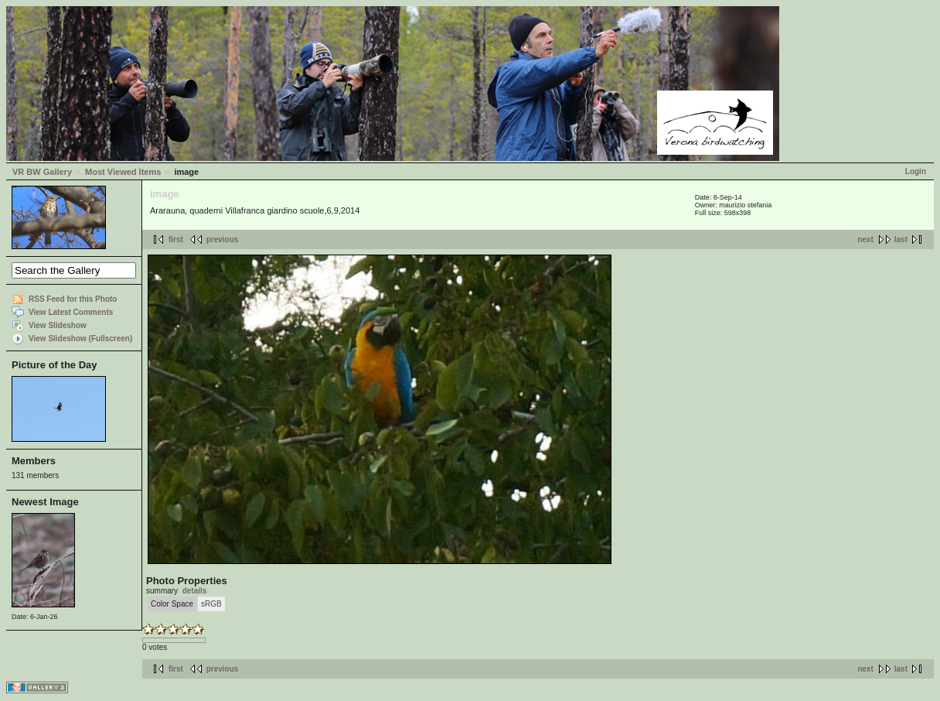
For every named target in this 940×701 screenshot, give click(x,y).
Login (915, 171)
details (194, 590)
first (176, 239)
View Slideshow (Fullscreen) (80, 338)
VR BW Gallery (42, 171)
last (901, 239)
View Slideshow (58, 325)
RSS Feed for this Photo (73, 299)
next (865, 239)
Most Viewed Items (123, 171)
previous (222, 239)
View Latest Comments (71, 312)
